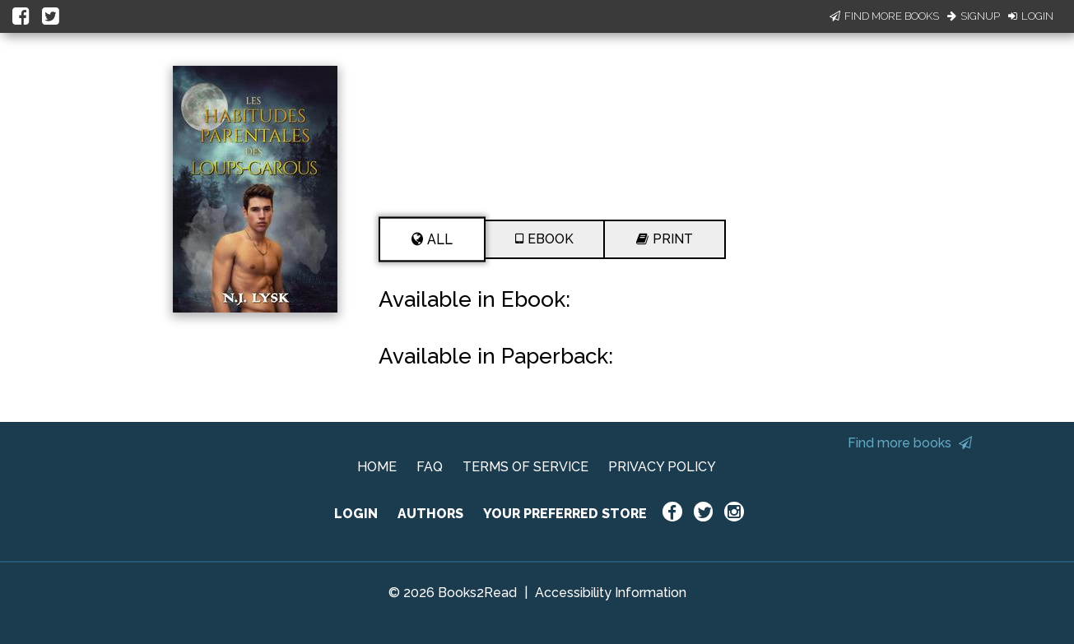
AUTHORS (430, 513)
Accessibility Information (610, 592)
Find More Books (884, 16)
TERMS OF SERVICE (525, 467)
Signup (973, 16)
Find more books (910, 443)
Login (1030, 16)
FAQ (429, 467)
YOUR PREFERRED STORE (565, 513)
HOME (377, 467)
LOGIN (356, 513)
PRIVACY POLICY (662, 467)
